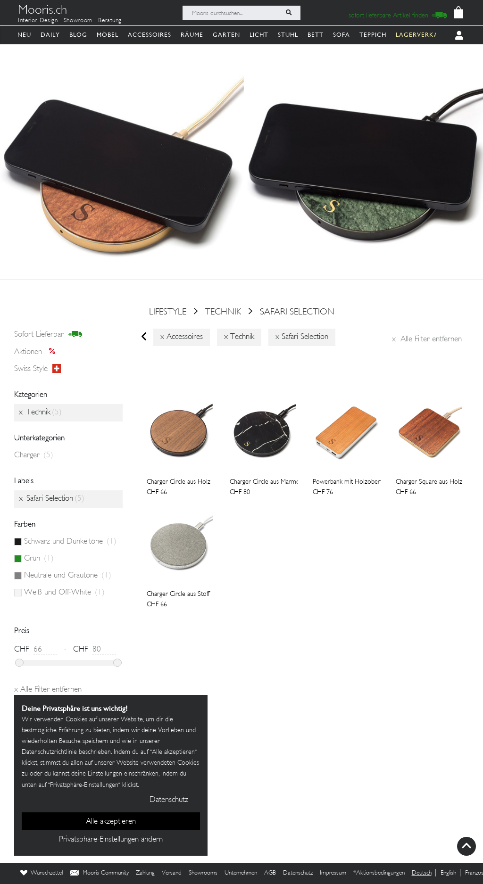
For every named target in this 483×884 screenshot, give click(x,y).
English (448, 873)
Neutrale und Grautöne (67, 575)
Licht (259, 34)
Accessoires (149, 34)
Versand (172, 873)
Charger (33, 455)
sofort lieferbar (48, 335)
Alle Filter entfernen (427, 339)
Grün (39, 558)
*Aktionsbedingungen (379, 873)
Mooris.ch (42, 11)
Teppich (372, 34)
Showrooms (203, 873)
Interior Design (38, 21)
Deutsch (422, 873)
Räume (192, 34)
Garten (226, 34)
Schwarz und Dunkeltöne (70, 541)
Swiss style (37, 369)
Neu (24, 34)
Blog (78, 34)
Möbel (107, 34)
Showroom (78, 21)
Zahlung (145, 873)
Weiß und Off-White (64, 592)
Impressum (333, 873)
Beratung (110, 21)
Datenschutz (298, 873)
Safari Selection (297, 312)
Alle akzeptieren (111, 822)
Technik (223, 312)
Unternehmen (241, 873)
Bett (316, 34)
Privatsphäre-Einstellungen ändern (111, 839)
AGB (270, 873)
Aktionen (37, 352)
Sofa (341, 34)
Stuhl (288, 34)
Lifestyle (167, 312)
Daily (50, 34)
